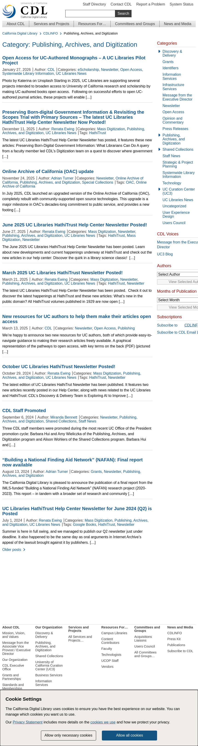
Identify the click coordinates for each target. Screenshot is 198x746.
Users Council (174, 223)
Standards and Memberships (13, 686)
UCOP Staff (110, 660)
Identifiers (170, 68)
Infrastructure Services (173, 87)
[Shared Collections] (176, 149)
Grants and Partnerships (11, 677)
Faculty (106, 649)
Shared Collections (61, 421)
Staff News (87, 421)
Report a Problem (150, 4)
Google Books (84, 524)
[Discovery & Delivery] (176, 53)
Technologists (111, 654)
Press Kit (174, 639)
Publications (176, 645)
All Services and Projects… (80, 638)
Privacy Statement (28, 722)
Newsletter (109, 70)
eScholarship (88, 70)
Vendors (107, 666)
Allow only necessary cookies (68, 735)
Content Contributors (110, 641)
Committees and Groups (135, 24)
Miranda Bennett (63, 417)
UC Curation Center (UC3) (179, 191)
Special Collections (97, 182)
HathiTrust (97, 133)
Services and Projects (51, 24)
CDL (51, 70)
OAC (130, 182)
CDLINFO (50, 33)
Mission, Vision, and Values (13, 635)
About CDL (16, 24)
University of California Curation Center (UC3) (49, 665)
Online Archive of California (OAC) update (48, 171)
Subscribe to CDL (180, 651)
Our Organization (15, 660)
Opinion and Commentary (173, 120)
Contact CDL (121, 4)
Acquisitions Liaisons (143, 638)
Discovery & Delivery (172, 53)
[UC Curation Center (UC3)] (176, 191)
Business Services (49, 675)
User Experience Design (176, 215)
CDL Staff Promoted (24, 410)
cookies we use (102, 722)
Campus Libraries (114, 633)
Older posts (11, 550)
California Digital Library (19, 33)
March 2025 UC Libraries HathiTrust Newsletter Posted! (62, 272)
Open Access (131, 70)
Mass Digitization (111, 129)
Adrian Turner (62, 178)
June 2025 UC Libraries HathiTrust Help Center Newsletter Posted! (74, 224)
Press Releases (175, 129)
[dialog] (99, 718)
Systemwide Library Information (28, 73)
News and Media (177, 24)
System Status (181, 4)
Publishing (126, 328)
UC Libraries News (71, 73)
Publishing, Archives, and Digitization (50, 182)
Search (123, 13)
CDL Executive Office (13, 667)
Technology (172, 183)
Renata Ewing (62, 129)
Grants (96, 472)
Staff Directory (94, 4)
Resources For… (92, 24)
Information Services (172, 76)
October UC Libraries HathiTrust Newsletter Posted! (58, 366)
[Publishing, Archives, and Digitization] (176, 139)
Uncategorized (174, 206)
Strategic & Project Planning (178, 164)
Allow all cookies (129, 735)
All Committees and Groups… (145, 654)
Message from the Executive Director (177, 97)
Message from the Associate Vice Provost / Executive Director (16, 648)
